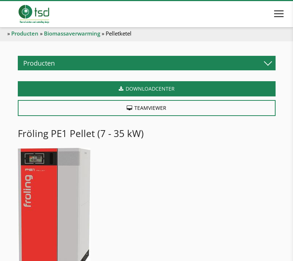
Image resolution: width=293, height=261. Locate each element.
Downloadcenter (150, 88)
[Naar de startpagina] (44, 14)
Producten (24, 33)
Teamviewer (150, 107)
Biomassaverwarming (72, 33)
